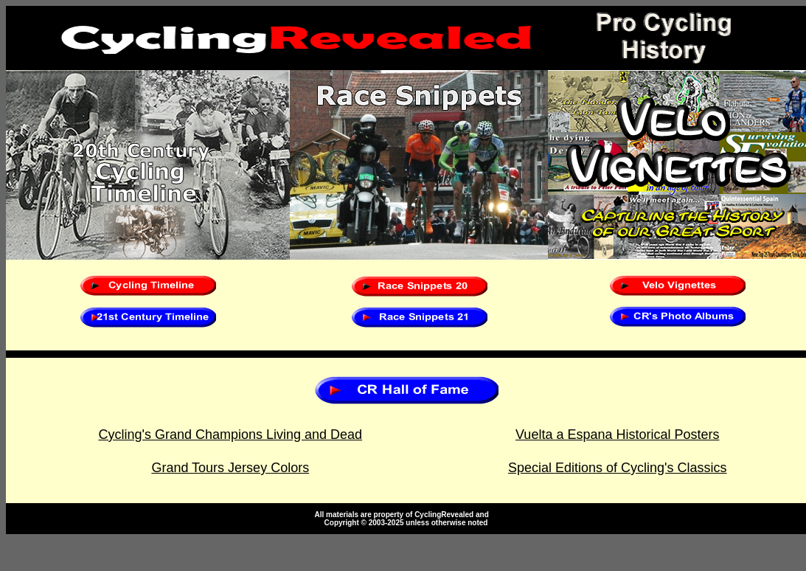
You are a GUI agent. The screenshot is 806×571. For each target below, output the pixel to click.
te (494, 515)
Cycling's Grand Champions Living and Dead (230, 434)
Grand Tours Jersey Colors (230, 467)
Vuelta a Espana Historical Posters (617, 434)
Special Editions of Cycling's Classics (617, 467)
